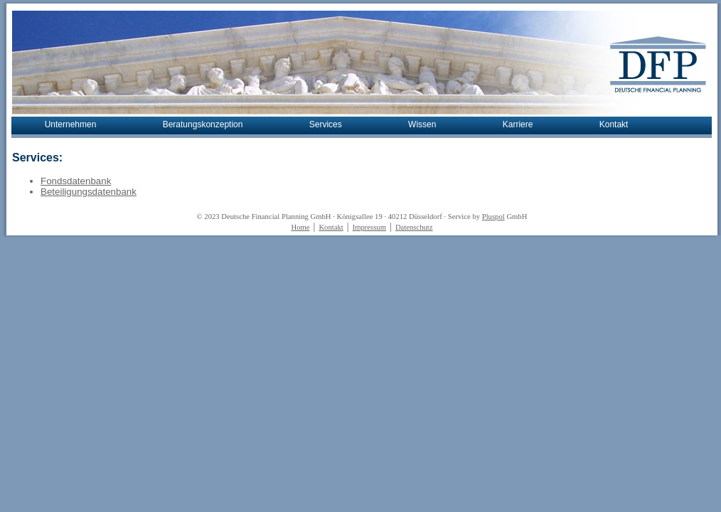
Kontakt (614, 124)
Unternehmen (71, 124)
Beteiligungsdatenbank (89, 191)
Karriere (518, 124)
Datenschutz (414, 227)
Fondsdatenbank (76, 181)
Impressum (369, 227)
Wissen (422, 124)
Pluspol (493, 216)
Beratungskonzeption (203, 124)
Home (300, 227)
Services (325, 124)
